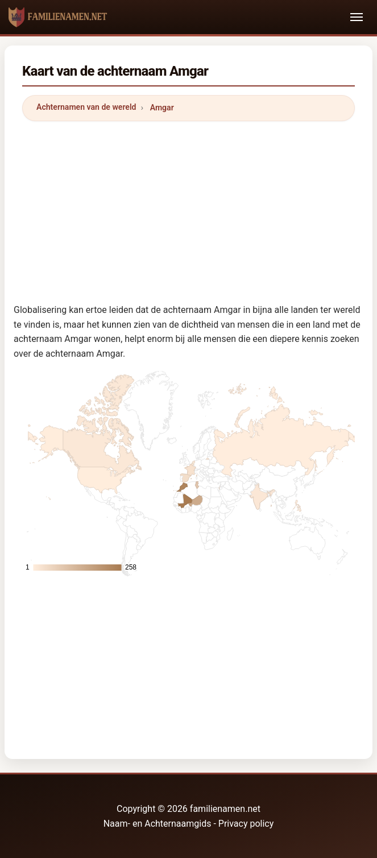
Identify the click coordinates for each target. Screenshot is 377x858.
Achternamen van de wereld (86, 107)
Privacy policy (246, 823)
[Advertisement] (188, 210)
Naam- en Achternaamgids (157, 823)
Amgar (162, 107)
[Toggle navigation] (356, 17)
